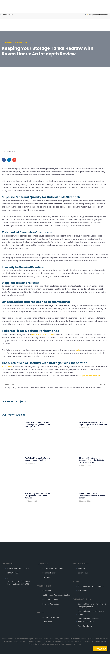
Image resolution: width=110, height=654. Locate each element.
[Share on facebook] (4, 160)
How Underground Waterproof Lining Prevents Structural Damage (36, 491)
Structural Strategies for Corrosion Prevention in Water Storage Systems (91, 458)
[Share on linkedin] (9, 160)
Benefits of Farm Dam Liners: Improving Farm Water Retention (92, 423)
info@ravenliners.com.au (89, 375)
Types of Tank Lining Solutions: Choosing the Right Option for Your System (36, 424)
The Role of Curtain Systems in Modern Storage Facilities (36, 457)
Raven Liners (8, 366)
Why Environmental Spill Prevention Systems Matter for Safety (91, 491)
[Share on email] (14, 160)
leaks (78, 349)
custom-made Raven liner (43, 334)
